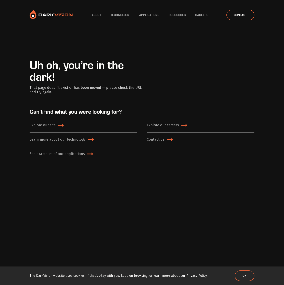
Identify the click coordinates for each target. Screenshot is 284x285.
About (96, 15)
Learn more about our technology (58, 139)
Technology (120, 15)
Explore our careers (163, 125)
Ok (245, 276)
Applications (149, 15)
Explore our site (43, 125)
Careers (201, 15)
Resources (177, 15)
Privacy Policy (196, 276)
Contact (240, 15)
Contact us (155, 139)
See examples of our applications (57, 154)
